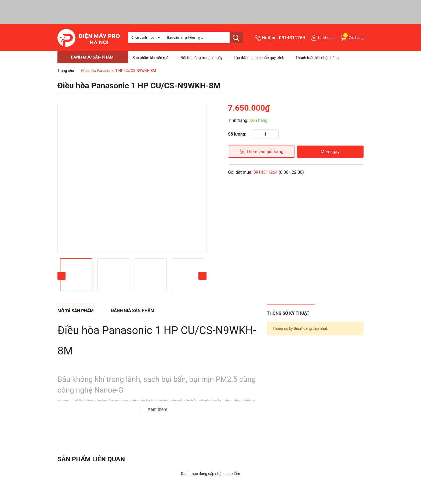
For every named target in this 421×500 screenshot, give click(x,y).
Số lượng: (237, 134)
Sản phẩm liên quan (91, 459)
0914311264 (292, 37)
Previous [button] (61, 276)
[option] (131, 178)
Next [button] (202, 276)
